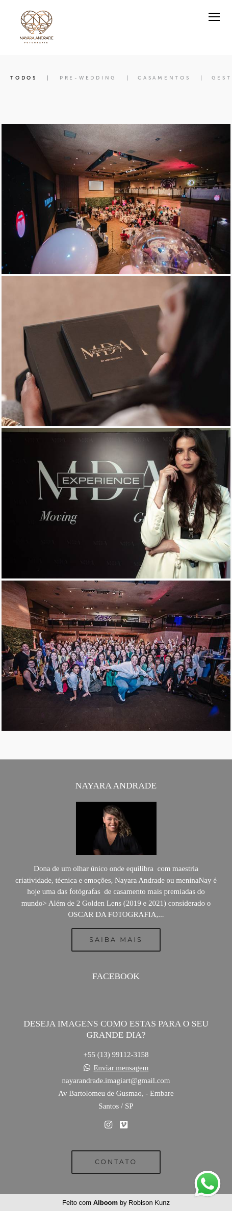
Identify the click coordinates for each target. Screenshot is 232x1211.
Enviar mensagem (120, 1068)
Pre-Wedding (88, 78)
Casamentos (164, 78)
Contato (116, 1162)
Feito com (116, 1202)
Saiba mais (115, 939)
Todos (23, 78)
